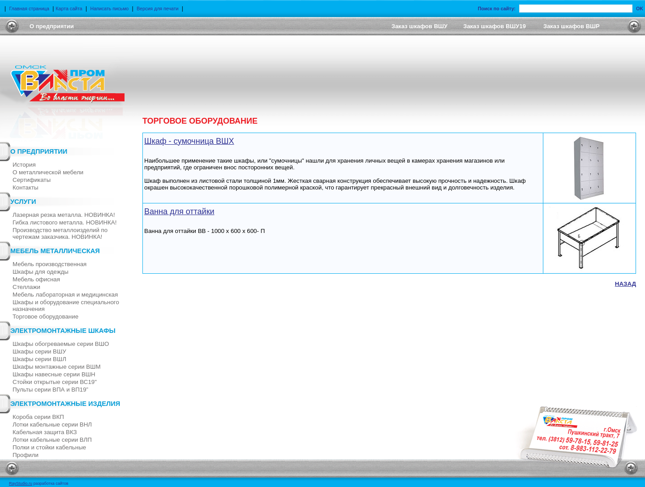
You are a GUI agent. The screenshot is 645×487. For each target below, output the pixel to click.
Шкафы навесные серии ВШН (54, 374)
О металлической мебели (48, 172)
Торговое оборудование (45, 316)
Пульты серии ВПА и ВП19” (50, 389)
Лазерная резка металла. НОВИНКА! (64, 214)
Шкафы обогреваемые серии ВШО (61, 343)
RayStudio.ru (20, 483)
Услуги (23, 201)
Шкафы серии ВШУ (39, 351)
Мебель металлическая (55, 250)
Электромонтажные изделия (65, 403)
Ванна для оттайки (179, 211)
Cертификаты (32, 180)
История (24, 164)
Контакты (26, 187)
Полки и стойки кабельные (49, 447)
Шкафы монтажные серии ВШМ (57, 366)
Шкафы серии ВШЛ (39, 359)
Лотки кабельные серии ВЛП (52, 439)
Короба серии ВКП (38, 417)
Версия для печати (158, 8)
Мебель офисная (36, 279)
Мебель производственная (49, 264)
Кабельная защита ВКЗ (45, 432)
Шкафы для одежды (41, 271)
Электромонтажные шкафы (63, 330)
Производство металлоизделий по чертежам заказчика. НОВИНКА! (60, 233)
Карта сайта (69, 8)
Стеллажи (26, 287)
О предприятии (38, 151)
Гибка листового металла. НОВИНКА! (64, 222)
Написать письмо (109, 8)
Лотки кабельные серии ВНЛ (52, 424)
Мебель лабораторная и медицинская (65, 294)
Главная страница (29, 8)
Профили (26, 455)
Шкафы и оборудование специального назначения (66, 305)
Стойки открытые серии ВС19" (55, 382)
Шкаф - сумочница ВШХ (189, 141)
